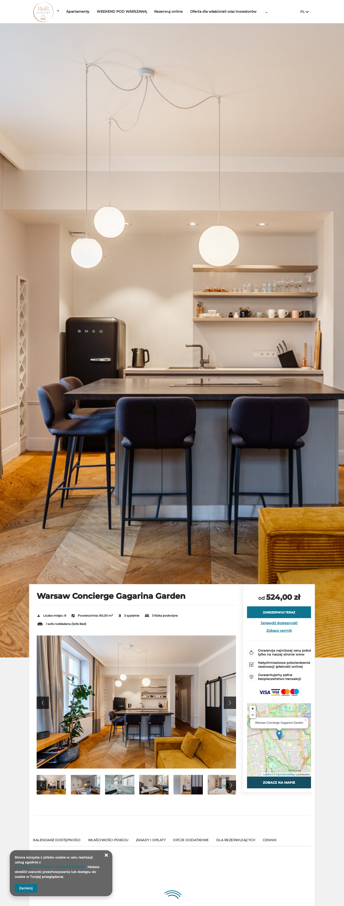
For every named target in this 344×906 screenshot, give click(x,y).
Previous (43, 703)
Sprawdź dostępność (279, 623)
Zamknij (26, 888)
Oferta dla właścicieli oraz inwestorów (238, 11)
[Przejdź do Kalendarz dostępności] (57, 842)
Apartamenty (92, 11)
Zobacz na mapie (279, 782)
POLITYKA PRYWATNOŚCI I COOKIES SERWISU (53, 867)
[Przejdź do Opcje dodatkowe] (191, 842)
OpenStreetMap (285, 774)
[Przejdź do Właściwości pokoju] (108, 842)
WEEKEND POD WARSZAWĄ (137, 11)
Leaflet (267, 774)
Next (230, 703)
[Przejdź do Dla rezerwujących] (236, 842)
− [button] (252, 715)
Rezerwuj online (183, 11)
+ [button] (252, 709)
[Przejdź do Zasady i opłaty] (151, 842)
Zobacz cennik (279, 630)
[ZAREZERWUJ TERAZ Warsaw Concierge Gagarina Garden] (279, 612)
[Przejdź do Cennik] (269, 842)
